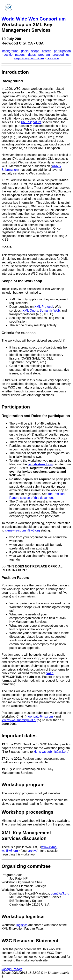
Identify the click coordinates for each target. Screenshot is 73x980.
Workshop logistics (23, 916)
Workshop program (23, 784)
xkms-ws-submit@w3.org (22, 530)
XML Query (30, 310)
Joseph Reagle (12, 969)
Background (12, 81)
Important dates (19, 735)
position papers (14, 54)
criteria (46, 51)
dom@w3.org (60, 893)
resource (53, 58)
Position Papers (15, 578)
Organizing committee (26, 866)
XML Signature (31, 122)
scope (35, 51)
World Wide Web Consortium (34, 18)
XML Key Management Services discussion (26, 835)
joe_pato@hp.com (40, 716)
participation (62, 51)
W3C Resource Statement (30, 940)
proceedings (61, 54)
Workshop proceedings (27, 812)
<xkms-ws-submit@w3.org (20, 720)
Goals (7, 247)
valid (49, 673)
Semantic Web (50, 310)
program (44, 54)
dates (32, 54)
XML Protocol (43, 306)
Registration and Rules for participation (36, 416)
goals (24, 51)
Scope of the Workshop (22, 281)
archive (32, 850)
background (10, 51)
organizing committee (29, 58)
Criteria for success (19, 333)
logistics (21, 925)
